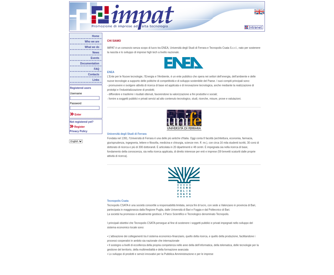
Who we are (92, 41)
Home (95, 36)
